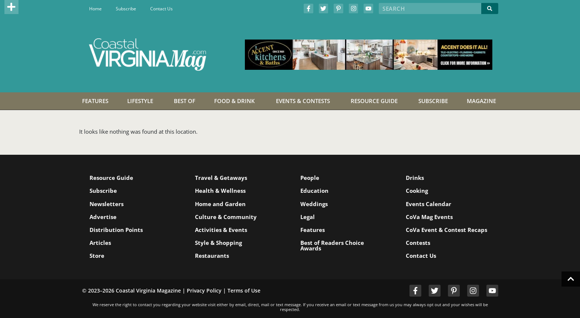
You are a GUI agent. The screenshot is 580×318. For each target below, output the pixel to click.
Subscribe (126, 9)
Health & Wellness (220, 190)
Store (97, 255)
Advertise (103, 216)
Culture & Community (226, 216)
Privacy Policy (204, 290)
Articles (100, 242)
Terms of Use (243, 290)
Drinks (415, 177)
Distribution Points (116, 229)
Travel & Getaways (221, 177)
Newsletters (107, 204)
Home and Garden (220, 204)
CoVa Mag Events (429, 216)
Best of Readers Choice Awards (332, 245)
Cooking (417, 190)
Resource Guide (111, 177)
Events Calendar (428, 204)
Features (312, 229)
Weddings (314, 204)
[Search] (489, 8)
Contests (418, 242)
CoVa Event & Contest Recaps (446, 229)
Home (95, 9)
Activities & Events (221, 229)
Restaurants (212, 255)
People (309, 177)
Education (314, 190)
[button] (11, 7)
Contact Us (161, 9)
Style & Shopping (218, 242)
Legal (307, 216)
